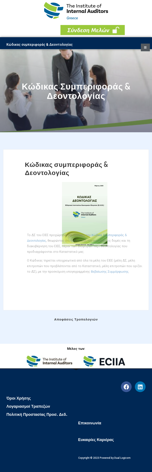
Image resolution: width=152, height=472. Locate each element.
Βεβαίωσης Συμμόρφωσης (110, 262)
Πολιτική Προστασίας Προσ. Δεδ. (36, 414)
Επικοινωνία (89, 423)
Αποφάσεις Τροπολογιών (76, 319)
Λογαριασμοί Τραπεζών (28, 406)
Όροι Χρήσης (18, 398)
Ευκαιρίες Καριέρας (96, 439)
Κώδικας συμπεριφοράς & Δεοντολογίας (66, 168)
